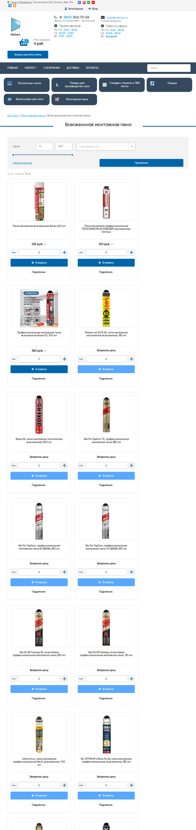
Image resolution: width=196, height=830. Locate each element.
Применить (141, 139)
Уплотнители (108, 767)
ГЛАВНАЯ (12, 44)
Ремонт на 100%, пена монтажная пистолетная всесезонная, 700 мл (36, 611)
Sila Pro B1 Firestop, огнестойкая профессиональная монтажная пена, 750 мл (36, 510)
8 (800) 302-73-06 (162, 690)
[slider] (13, 131)
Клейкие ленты (110, 777)
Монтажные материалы (115, 787)
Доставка (59, 696)
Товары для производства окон (118, 695)
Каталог (13, 92)
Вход (182, 2)
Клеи (104, 772)
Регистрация (163, 2)
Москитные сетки (29, 59)
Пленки (172, 59)
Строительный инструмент (117, 742)
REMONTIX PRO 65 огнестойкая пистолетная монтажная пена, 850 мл (97, 611)
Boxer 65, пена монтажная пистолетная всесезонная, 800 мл (98, 303)
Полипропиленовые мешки (117, 747)
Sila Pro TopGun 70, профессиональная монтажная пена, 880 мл (159, 303)
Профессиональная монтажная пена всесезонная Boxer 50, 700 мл (159, 200)
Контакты (59, 691)
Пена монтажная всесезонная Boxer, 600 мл (36, 200)
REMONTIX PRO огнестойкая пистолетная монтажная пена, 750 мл (160, 611)
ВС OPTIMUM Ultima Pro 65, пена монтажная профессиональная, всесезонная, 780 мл (159, 510)
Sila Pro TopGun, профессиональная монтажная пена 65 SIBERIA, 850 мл (36, 405)
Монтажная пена (77, 75)
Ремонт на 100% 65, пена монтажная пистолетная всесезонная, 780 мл (36, 303)
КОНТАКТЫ (92, 44)
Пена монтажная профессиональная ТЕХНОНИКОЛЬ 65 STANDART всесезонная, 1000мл (97, 202)
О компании (61, 701)
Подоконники (109, 729)
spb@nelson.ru (117, 14)
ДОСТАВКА (73, 44)
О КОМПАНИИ (52, 44)
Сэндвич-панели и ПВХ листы (119, 700)
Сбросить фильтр (23, 139)
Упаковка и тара (110, 752)
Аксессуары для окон (29, 75)
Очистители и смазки (113, 725)
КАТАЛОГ (30, 44)
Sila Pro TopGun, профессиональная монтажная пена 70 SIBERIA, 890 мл (98, 405)
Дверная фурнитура (112, 720)
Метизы (105, 782)
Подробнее (36, 245)
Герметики (107, 757)
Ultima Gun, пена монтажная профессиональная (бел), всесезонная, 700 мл (98, 510)
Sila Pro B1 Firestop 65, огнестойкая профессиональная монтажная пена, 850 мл (159, 407)
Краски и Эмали (111, 762)
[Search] (169, 44)
